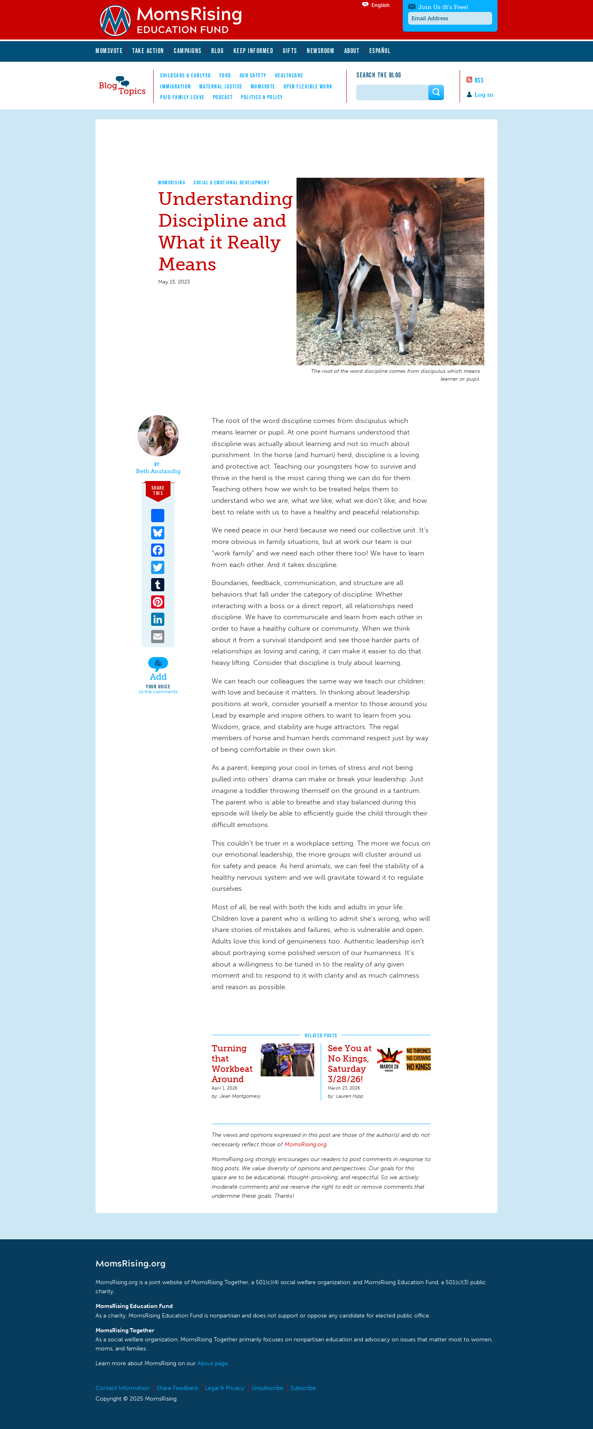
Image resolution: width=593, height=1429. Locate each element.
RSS (479, 80)
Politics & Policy (262, 97)
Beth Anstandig (158, 471)
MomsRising (171, 182)
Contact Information (122, 1388)
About (352, 50)
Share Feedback (177, 1388)
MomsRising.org (176, 20)
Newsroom (320, 50)
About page (212, 1363)
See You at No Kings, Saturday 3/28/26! (350, 1063)
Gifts (290, 50)
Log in (483, 94)
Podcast (223, 97)
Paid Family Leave (182, 97)
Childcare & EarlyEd (185, 75)
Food (225, 75)
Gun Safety (253, 75)
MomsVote (109, 50)
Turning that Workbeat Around (232, 1063)
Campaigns (188, 50)
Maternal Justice (221, 86)
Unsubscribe (267, 1388)
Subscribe (303, 1388)
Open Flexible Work (308, 86)
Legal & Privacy (224, 1388)
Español (380, 50)
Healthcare (289, 75)
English (380, 5)
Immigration (175, 86)
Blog (217, 50)
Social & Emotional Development (232, 182)
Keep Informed (253, 50)
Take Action (148, 50)
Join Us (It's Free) (443, 7)
